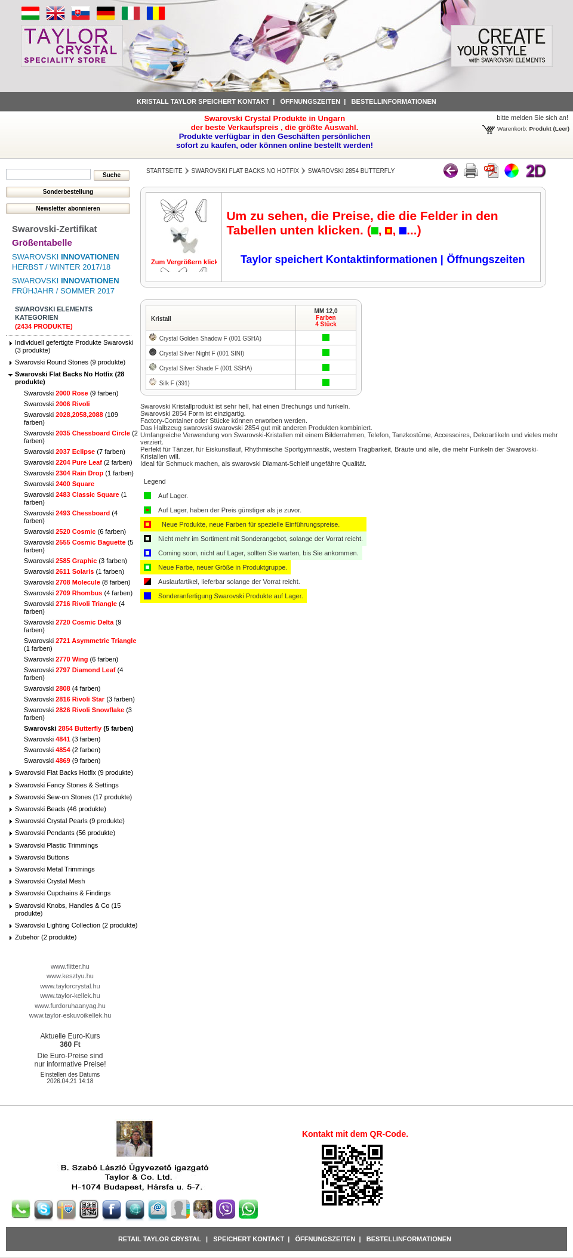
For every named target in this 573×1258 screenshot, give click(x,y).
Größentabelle (42, 242)
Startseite (164, 171)
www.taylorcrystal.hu (70, 986)
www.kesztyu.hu (70, 975)
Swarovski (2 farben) (78, 462)
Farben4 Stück (326, 320)
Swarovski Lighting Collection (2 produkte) (76, 925)
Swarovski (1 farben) (79, 473)
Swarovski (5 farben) (78, 728)
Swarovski (57, 403)
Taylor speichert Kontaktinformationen (340, 259)
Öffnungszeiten (310, 101)
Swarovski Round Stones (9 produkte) (70, 362)
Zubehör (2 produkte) (45, 937)
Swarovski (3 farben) (75, 560)
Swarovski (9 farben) (71, 393)
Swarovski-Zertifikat (54, 229)
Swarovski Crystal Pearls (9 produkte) (70, 820)
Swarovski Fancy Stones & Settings (67, 785)
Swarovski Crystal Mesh (50, 881)
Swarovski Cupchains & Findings (62, 893)
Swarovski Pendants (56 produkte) (65, 832)
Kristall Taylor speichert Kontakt (203, 101)
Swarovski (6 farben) (75, 531)
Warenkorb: (512, 128)
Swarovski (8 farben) (77, 582)
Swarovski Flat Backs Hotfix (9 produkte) (74, 772)
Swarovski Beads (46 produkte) (60, 808)
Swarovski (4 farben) (78, 592)
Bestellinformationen (394, 101)
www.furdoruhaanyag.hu (70, 1005)
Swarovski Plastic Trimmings (56, 845)
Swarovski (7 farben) (74, 451)
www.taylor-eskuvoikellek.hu (70, 1015)
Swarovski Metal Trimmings (55, 869)
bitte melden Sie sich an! (532, 117)
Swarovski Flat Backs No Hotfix (245, 171)
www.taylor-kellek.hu (70, 995)
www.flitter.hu (70, 966)
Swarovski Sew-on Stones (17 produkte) (73, 796)
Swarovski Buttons (42, 857)
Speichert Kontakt (248, 1238)
